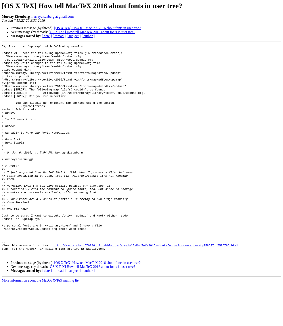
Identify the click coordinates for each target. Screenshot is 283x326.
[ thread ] (59, 36)
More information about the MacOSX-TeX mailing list (40, 322)
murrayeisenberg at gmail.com (52, 16)
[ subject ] (74, 36)
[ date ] (47, 36)
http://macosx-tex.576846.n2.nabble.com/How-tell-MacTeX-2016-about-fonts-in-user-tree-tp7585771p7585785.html (146, 286)
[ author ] (88, 36)
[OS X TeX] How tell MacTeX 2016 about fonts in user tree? (97, 28)
